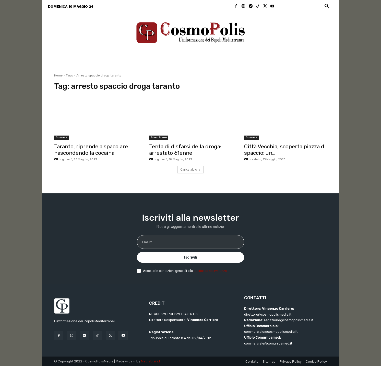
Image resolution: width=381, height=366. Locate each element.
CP (56, 159)
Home (58, 75)
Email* (147, 242)
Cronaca (61, 137)
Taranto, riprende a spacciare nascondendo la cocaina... (91, 149)
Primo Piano (159, 137)
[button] (327, 6)
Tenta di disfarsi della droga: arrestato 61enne (185, 149)
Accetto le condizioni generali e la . (185, 271)
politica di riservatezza (211, 271)
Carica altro (190, 169)
